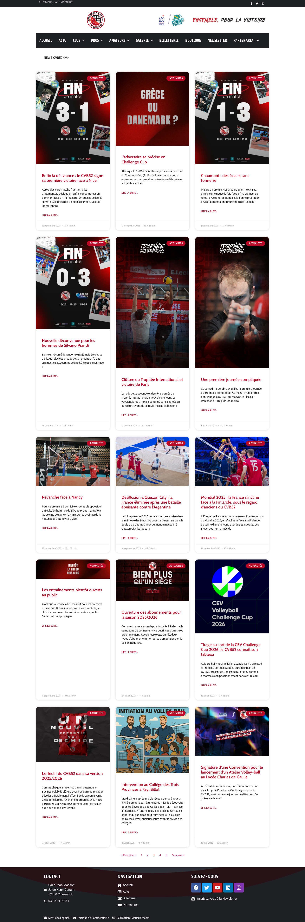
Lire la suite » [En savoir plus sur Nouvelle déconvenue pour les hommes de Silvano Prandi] (50, 376)
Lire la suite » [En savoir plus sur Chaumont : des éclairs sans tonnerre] (209, 211)
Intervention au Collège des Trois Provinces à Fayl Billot (150, 787)
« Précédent (128, 855)
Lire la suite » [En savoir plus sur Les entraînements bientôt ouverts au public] (50, 625)
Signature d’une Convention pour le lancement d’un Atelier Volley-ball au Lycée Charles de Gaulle (232, 772)
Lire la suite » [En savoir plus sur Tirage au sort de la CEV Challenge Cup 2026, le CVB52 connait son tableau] (209, 685)
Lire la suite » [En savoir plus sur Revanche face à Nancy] (50, 528)
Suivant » (178, 855)
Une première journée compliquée (231, 379)
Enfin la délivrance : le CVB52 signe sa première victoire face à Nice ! (72, 178)
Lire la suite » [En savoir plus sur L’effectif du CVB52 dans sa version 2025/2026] (50, 817)
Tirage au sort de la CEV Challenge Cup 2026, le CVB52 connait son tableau (231, 649)
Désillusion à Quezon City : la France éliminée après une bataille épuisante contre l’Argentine (151, 502)
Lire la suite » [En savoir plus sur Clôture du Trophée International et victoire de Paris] (129, 415)
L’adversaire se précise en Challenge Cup (143, 159)
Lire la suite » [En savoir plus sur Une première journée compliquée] (209, 410)
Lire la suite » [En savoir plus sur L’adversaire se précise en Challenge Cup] (129, 193)
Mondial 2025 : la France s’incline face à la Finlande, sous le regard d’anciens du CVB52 (230, 502)
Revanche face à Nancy (62, 497)
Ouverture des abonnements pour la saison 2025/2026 (151, 614)
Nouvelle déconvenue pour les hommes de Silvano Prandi (68, 343)
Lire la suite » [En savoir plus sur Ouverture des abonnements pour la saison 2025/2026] (129, 652)
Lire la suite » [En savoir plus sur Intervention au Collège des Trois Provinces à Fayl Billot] (129, 832)
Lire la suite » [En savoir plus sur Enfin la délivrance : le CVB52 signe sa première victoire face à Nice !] (50, 215)
